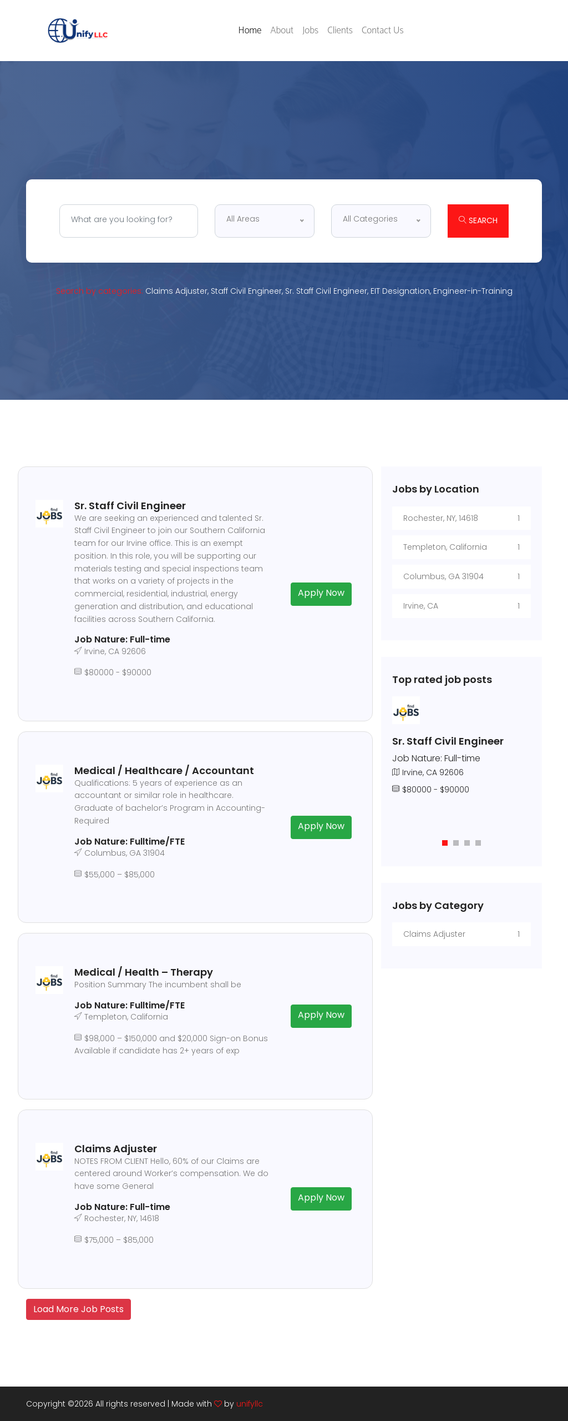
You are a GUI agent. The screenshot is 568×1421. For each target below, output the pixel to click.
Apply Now (321, 592)
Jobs (310, 30)
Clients (340, 30)
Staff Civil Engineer (246, 291)
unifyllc (249, 1403)
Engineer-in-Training (473, 291)
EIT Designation (400, 291)
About (281, 30)
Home (250, 30)
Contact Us (383, 30)
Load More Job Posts (78, 1309)
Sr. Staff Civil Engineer (326, 291)
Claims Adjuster (176, 291)
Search (478, 220)
